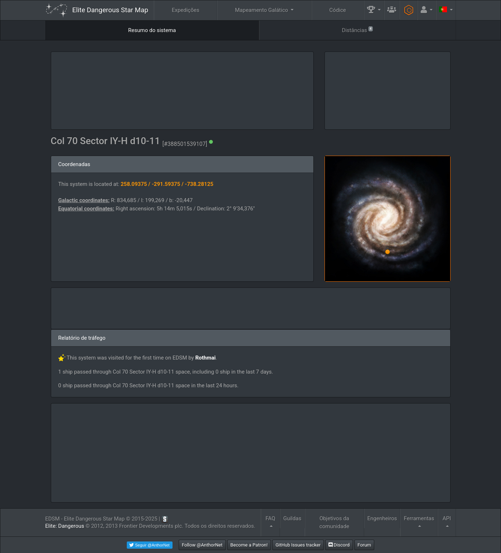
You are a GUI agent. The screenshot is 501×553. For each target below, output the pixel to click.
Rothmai (205, 357)
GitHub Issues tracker (298, 545)
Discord (339, 545)
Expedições (186, 10)
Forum (364, 545)
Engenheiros (382, 518)
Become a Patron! (249, 545)
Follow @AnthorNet (202, 545)
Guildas (292, 518)
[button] (374, 10)
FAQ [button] (270, 518)
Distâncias (357, 30)
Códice (337, 10)
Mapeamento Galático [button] (262, 10)
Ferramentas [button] (419, 518)
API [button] (447, 518)
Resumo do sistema (152, 30)
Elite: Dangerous (64, 526)
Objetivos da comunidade (334, 522)
